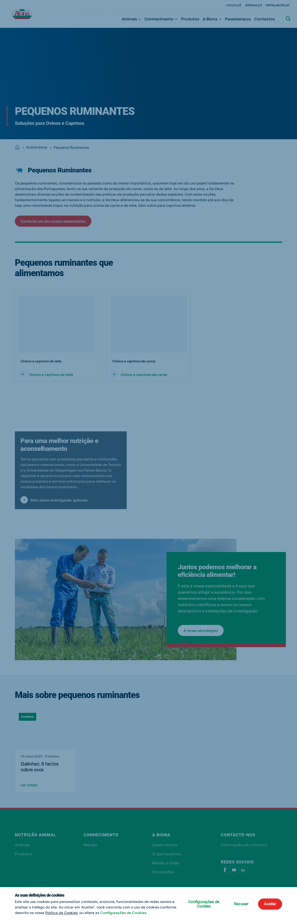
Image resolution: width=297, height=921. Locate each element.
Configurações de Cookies (203, 903)
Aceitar (270, 904)
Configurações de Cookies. (123, 912)
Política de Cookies (61, 912)
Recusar (241, 904)
